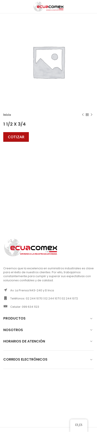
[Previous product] (83, 115)
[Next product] (91, 115)
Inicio (7, 114)
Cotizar (16, 137)
